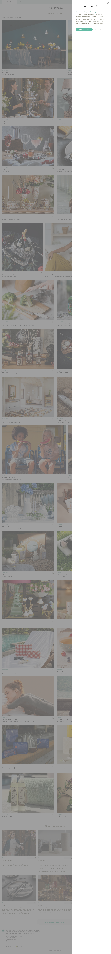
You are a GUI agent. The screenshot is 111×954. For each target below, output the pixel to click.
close (108, 3)
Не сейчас (98, 29)
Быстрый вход (84, 29)
